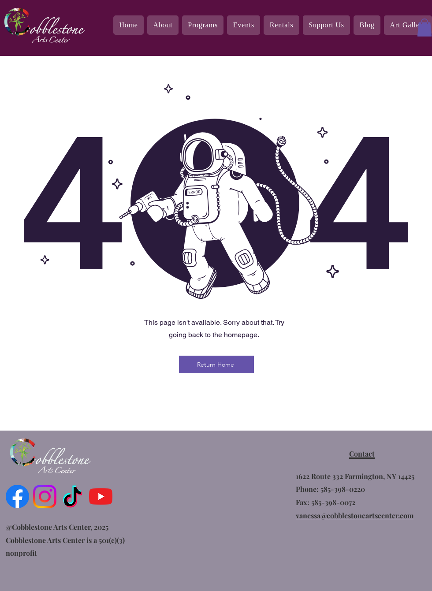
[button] (424, 28)
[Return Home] (216, 364)
